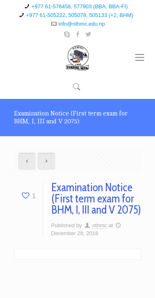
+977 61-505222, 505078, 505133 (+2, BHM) (79, 15)
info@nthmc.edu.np (81, 24)
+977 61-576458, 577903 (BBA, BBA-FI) (79, 6)
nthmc (99, 225)
